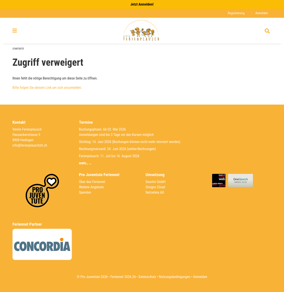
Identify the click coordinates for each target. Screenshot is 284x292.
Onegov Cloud (155, 187)
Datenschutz (147, 277)
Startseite (18, 48)
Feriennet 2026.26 (123, 277)
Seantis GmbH (156, 182)
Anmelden (261, 13)
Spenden (85, 192)
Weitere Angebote (91, 187)
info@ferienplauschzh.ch (29, 145)
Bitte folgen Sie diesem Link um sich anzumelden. (47, 87)
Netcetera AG (155, 192)
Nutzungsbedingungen (174, 277)
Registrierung (236, 13)
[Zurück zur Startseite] (141, 30)
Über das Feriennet (92, 182)
